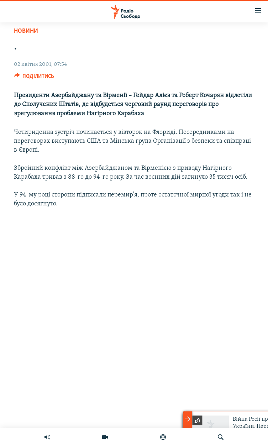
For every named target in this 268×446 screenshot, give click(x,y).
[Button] (34, 78)
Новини (26, 31)
